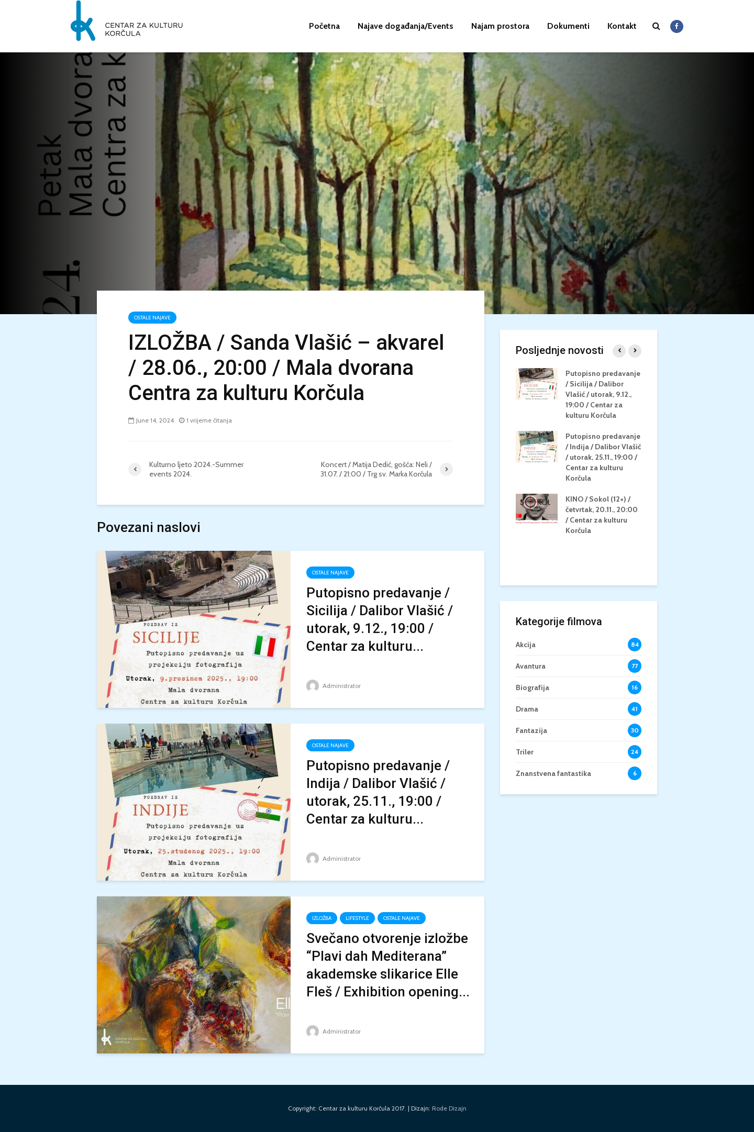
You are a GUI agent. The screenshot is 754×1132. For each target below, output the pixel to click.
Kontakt (622, 26)
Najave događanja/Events (405, 26)
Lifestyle (357, 918)
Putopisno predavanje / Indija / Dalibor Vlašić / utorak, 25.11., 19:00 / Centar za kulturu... (378, 792)
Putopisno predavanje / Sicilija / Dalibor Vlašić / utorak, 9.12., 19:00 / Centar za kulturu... (379, 619)
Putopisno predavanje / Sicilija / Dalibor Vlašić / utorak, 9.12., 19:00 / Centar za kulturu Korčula (603, 394)
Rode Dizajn (449, 1108)
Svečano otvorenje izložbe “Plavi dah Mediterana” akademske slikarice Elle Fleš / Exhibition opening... (388, 965)
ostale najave (152, 317)
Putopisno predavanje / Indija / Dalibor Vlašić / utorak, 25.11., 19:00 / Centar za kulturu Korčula (603, 457)
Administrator (333, 686)
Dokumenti (568, 26)
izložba (321, 918)
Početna (324, 26)
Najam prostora (500, 26)
